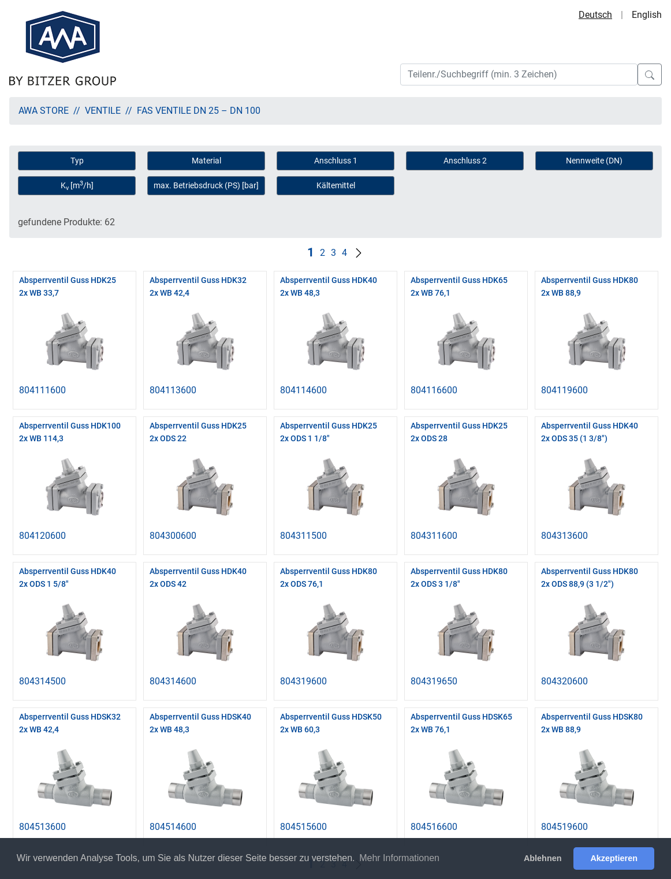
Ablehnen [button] (543, 858)
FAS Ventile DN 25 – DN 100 (198, 110)
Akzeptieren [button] (614, 858)
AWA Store (43, 110)
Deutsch (595, 14)
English (647, 14)
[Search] (519, 74)
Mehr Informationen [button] (399, 858)
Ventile (103, 110)
